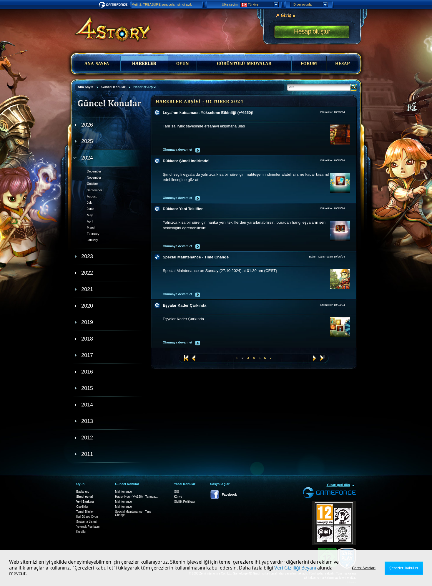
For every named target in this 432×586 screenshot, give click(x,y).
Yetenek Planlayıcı (88, 526)
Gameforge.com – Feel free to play (114, 4)
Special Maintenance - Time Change (196, 257)
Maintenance (123, 491)
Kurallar (81, 531)
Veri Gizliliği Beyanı (295, 568)
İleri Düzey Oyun (87, 516)
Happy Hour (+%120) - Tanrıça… (136, 496)
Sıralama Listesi (86, 521)
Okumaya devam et (177, 149)
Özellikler (82, 506)
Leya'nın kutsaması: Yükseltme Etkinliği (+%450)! (208, 112)
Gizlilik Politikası (184, 501)
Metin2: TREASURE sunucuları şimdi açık (162, 4)
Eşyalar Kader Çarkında (184, 305)
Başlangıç (82, 491)
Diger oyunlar (310, 4)
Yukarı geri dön (338, 485)
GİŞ (176, 491)
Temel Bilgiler (85, 511)
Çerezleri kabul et (403, 568)
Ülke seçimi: (230, 4)
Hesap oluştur (312, 31)
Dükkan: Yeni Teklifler (183, 209)
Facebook (229, 494)
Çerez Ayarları (363, 568)
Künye (178, 496)
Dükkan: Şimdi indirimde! (186, 161)
